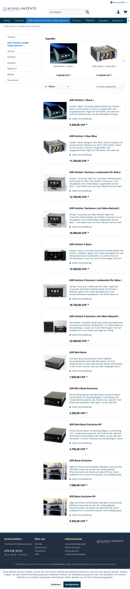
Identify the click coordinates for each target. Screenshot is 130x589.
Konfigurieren (72, 584)
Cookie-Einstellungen (75, 554)
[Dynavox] (103, 20)
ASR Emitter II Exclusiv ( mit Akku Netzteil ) (94, 316)
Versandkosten (59, 564)
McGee (10, 74)
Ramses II (12, 68)
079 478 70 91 (13, 551)
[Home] (6, 20)
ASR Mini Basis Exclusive (83, 388)
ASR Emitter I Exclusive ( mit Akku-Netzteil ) (94, 208)
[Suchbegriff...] (69, 12)
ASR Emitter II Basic (80, 244)
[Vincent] (76, 20)
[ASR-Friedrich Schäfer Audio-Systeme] (48, 20)
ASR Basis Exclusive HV (82, 496)
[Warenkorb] (125, 12)
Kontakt (38, 544)
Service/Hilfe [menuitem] (118, 2)
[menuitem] (69, 12)
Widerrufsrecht (72, 547)
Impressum (40, 550)
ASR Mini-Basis (78, 352)
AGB (37, 554)
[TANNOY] (90, 20)
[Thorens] (19, 20)
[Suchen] (87, 12)
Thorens (11, 37)
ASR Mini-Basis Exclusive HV (85, 424)
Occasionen (13, 80)
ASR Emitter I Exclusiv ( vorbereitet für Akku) (94, 172)
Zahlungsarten (72, 550)
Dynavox (11, 62)
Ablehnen (56, 584)
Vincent (11, 51)
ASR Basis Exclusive (80, 460)
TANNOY (11, 57)
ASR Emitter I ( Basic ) (63, 66)
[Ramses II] (117, 20)
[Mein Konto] (118, 12)
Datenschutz (41, 547)
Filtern (50, 86)
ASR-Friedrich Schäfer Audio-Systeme (18, 44)
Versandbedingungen (75, 544)
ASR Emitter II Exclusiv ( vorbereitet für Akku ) (95, 280)
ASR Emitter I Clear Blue (104, 66)
